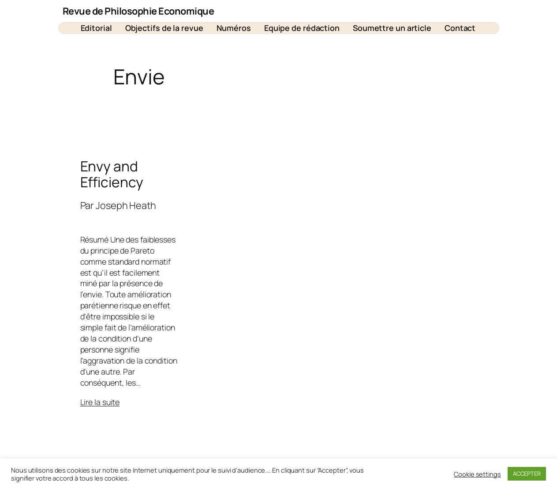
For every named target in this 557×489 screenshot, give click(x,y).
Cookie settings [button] (477, 474)
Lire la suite (100, 402)
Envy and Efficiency (111, 174)
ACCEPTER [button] (527, 474)
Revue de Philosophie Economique (138, 11)
